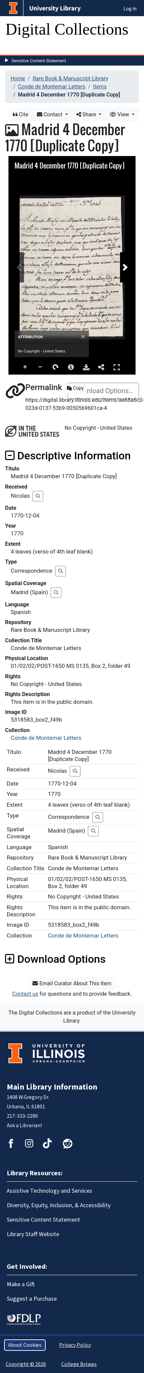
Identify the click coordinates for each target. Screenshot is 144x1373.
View (120, 114)
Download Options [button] (55, 959)
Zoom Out (40, 367)
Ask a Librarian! (24, 1125)
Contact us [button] (25, 994)
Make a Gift (21, 1284)
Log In (130, 8)
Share (87, 114)
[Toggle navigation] (14, 48)
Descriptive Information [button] (68, 455)
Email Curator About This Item (71, 983)
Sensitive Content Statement (38, 60)
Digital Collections (66, 29)
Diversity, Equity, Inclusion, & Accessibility (59, 1205)
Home (17, 78)
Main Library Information (52, 1087)
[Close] (83, 337)
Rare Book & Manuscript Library (70, 78)
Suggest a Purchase (32, 1299)
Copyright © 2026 (26, 1364)
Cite (20, 114)
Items (99, 86)
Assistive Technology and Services (49, 1191)
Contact (50, 114)
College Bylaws (79, 1364)
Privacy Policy (75, 1345)
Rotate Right (56, 367)
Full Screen (117, 367)
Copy (75, 388)
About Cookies (25, 1345)
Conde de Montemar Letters (52, 86)
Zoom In (25, 367)
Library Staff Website (33, 1234)
